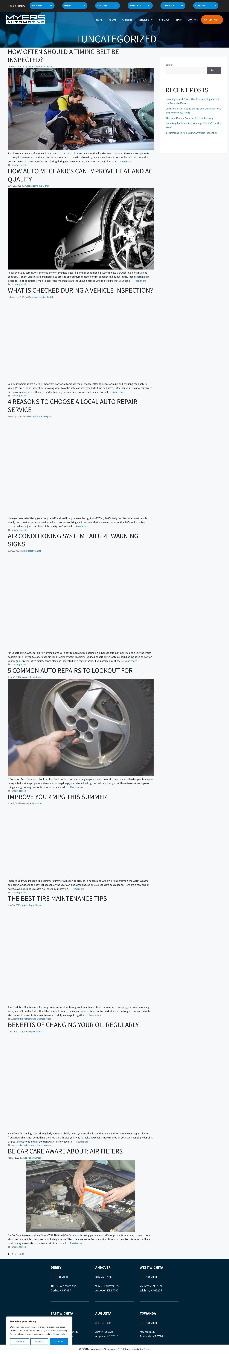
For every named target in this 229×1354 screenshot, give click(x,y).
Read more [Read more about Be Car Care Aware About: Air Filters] (76, 1243)
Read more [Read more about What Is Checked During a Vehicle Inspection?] (118, 392)
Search (169, 64)
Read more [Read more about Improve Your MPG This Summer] (78, 889)
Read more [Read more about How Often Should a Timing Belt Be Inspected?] (126, 161)
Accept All (58, 1341)
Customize (19, 1341)
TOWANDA (148, 1313)
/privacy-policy (59, 1334)
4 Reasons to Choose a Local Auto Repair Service (72, 405)
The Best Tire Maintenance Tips (57, 898)
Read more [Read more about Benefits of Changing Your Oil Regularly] (82, 1141)
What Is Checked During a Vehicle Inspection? (80, 290)
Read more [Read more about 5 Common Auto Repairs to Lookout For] (76, 787)
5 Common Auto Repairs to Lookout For (70, 670)
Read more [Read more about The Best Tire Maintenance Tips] (95, 1015)
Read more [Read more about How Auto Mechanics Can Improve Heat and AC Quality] (140, 280)
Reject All (39, 1341)
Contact (193, 18)
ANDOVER (103, 1267)
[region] (39, 1332)
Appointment (212, 18)
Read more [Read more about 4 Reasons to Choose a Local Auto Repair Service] (82, 526)
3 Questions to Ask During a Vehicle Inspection (191, 133)
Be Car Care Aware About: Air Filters (65, 1151)
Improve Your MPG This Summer (57, 796)
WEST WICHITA (151, 1267)
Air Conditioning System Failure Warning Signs (73, 540)
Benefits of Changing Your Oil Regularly (73, 1024)
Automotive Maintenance (23, 1018)
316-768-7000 (59, 1277)
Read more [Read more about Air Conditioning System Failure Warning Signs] (130, 661)
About (112, 18)
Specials (164, 18)
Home (99, 18)
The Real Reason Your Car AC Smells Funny (189, 118)
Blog (179, 18)
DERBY (56, 1267)
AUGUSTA (103, 1313)
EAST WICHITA (62, 1313)
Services (147, 18)
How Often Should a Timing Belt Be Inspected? (63, 55)
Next (22, 1253)
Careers (127, 18)
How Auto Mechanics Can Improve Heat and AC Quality (80, 175)
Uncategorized (18, 165)
